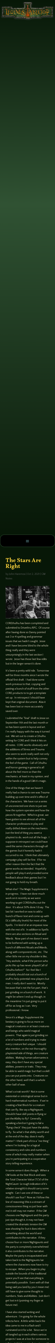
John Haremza (17, 574)
